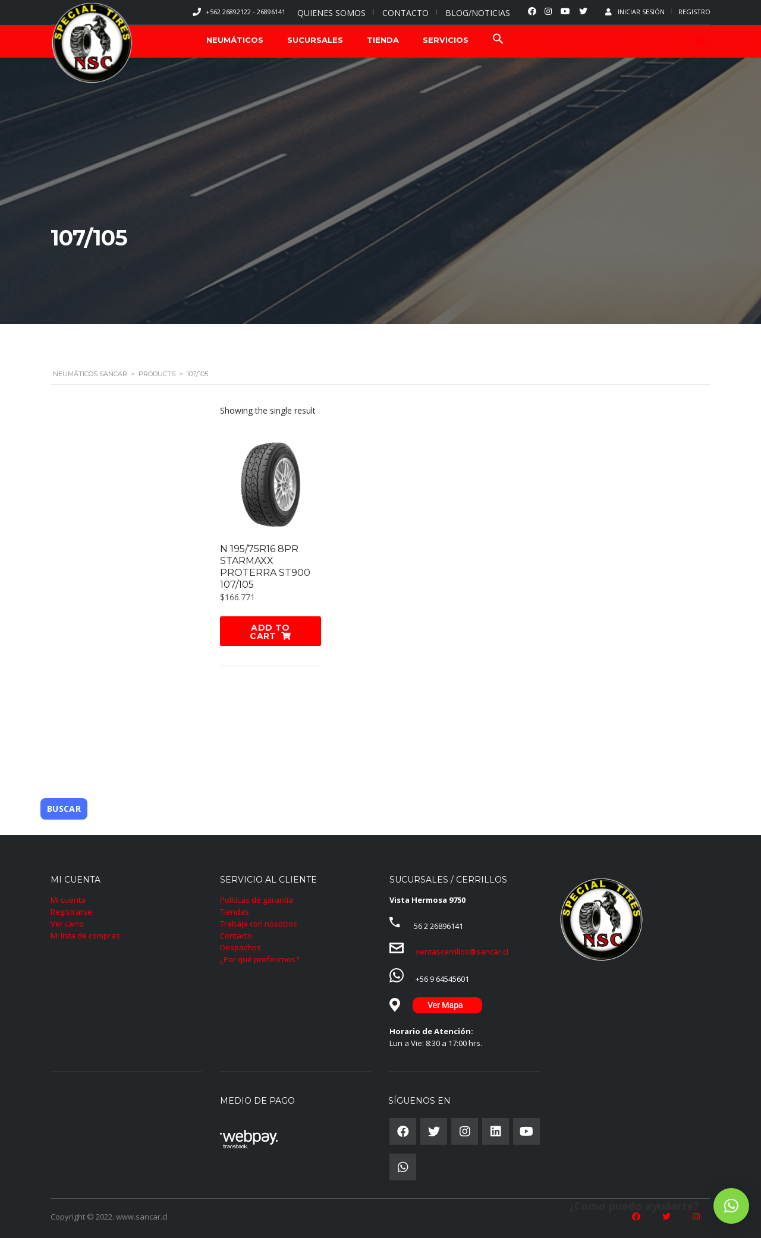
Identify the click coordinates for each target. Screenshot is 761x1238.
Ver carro (67, 922)
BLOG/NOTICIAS (477, 12)
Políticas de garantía (256, 898)
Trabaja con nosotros (258, 922)
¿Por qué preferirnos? (259, 958)
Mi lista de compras (85, 934)
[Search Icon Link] (498, 40)
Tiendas (234, 910)
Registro (694, 11)
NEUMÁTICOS (234, 40)
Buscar (64, 807)
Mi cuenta (68, 898)
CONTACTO (405, 12)
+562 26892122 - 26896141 (245, 11)
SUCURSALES (315, 40)
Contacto (236, 934)
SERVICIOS (445, 40)
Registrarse (71, 910)
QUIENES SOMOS (331, 12)
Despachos (240, 946)
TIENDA (383, 40)
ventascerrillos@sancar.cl (462, 950)
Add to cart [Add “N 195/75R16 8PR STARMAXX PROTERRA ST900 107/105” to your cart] (270, 631)
